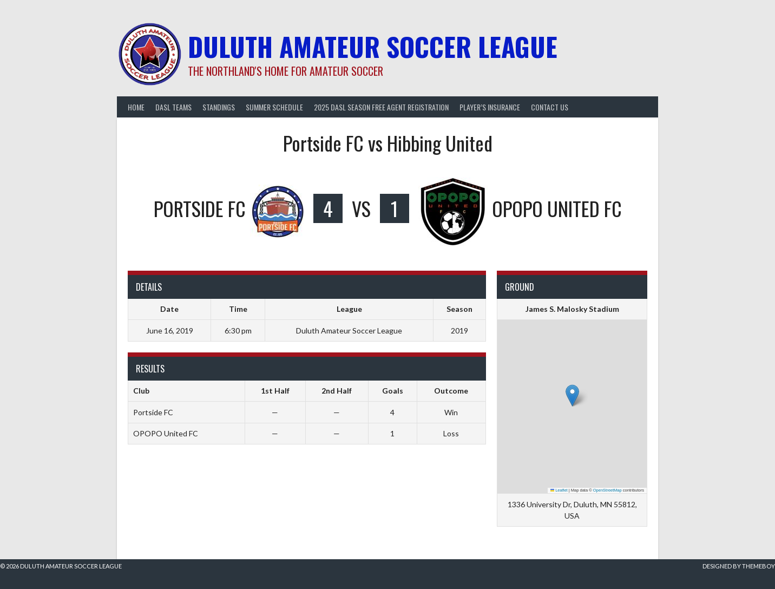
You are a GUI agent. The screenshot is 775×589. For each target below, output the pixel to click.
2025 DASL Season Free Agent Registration (381, 107)
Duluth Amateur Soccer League (372, 46)
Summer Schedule (274, 107)
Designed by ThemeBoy (738, 566)
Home (136, 107)
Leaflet (559, 490)
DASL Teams (173, 107)
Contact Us (549, 107)
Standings (218, 107)
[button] (572, 395)
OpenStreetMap (607, 490)
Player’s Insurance (489, 107)
